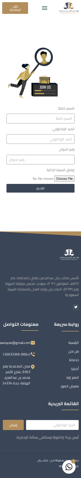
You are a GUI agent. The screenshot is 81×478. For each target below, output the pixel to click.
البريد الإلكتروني (63, 129)
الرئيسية (73, 342)
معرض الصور (70, 386)
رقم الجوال (67, 149)
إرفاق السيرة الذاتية (61, 170)
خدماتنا (74, 360)
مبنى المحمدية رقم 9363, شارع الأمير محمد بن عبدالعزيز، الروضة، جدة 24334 (16, 374)
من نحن (73, 351)
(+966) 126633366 (16, 354)
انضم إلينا (72, 377)
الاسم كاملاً (66, 108)
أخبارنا (75, 368)
